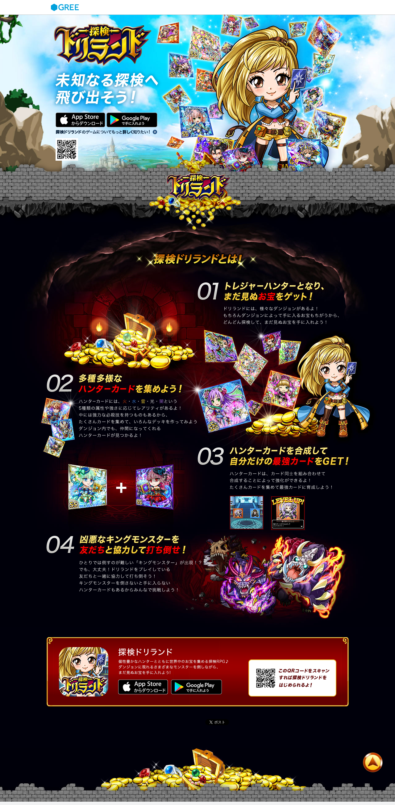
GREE (66, 7)
